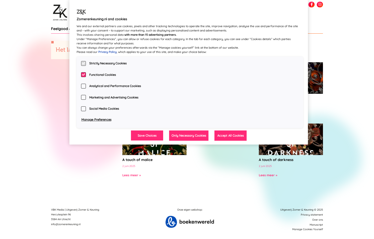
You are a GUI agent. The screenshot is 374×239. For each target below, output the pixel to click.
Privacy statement (312, 214)
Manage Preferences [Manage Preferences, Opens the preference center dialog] (96, 119)
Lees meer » (131, 175)
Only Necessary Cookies (188, 135)
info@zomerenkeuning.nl (66, 224)
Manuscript (316, 224)
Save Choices (147, 135)
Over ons (317, 219)
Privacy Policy (107, 52)
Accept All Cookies (230, 135)
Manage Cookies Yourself (307, 229)
